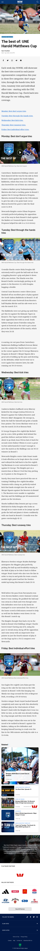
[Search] (38, 2)
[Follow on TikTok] (27, 917)
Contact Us (19, 940)
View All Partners (20, 909)
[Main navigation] (2, 2)
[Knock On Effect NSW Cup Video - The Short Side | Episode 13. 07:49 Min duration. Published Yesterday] (20, 791)
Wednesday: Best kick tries (12, 120)
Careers (10, 940)
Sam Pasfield (5, 51)
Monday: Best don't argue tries (13, 111)
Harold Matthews (7, 36)
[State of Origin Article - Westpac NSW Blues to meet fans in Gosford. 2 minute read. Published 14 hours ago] (20, 765)
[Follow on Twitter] (34, 917)
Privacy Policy (24, 936)
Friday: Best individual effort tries (15, 129)
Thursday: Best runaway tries (13, 125)
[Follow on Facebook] (30, 917)
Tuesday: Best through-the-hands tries (17, 116)
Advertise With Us (28, 940)
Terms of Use (16, 936)
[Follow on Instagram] (37, 917)
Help (14, 940)
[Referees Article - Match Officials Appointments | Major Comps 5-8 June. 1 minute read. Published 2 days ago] (20, 815)
